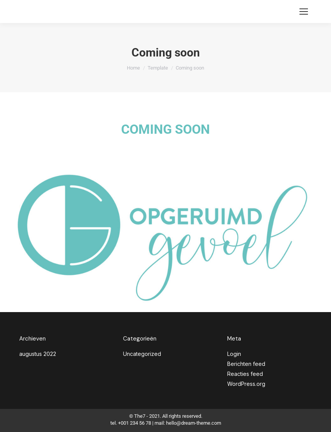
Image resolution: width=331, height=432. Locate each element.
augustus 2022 (37, 354)
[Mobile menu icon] (303, 11)
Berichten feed (246, 364)
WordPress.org (246, 383)
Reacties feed (245, 374)
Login (234, 354)
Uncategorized (142, 354)
